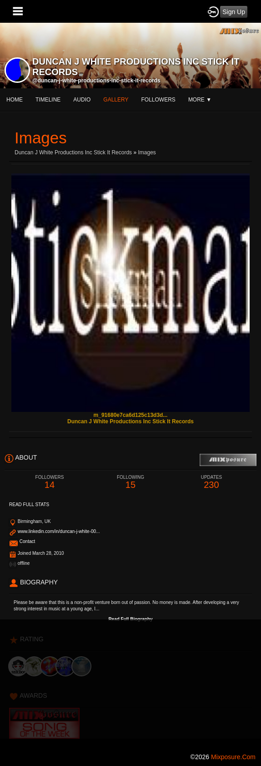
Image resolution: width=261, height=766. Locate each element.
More (199, 99)
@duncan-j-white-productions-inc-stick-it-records (96, 80)
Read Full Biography (130, 619)
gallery (115, 99)
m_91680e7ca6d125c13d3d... (131, 415)
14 (49, 482)
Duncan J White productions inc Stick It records (73, 152)
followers (158, 99)
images (147, 152)
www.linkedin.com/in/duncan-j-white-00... (59, 531)
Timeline (47, 99)
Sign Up (233, 11)
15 (130, 482)
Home (14, 99)
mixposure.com (233, 757)
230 (211, 482)
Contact (27, 541)
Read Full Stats (29, 504)
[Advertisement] (130, 683)
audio (81, 99)
